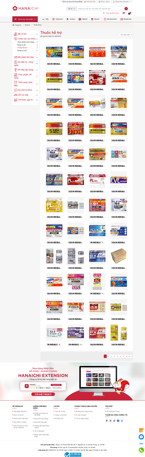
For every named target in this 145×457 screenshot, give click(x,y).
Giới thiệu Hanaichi (20, 411)
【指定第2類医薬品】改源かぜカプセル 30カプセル (97, 319)
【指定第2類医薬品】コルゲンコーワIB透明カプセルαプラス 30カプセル (76, 140)
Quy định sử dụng (20, 422)
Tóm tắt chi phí (60, 411)
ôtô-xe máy (21, 95)
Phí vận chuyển (80, 415)
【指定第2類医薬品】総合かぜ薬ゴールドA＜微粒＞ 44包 (119, 268)
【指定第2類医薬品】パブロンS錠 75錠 (76, 319)
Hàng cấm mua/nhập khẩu (41, 435)
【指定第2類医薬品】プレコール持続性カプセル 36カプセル (76, 89)
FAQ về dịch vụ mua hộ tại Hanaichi (21, 426)
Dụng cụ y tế (22, 50)
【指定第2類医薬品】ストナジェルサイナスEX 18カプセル (119, 217)
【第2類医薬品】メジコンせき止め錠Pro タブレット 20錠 (76, 345)
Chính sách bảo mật (21, 418)
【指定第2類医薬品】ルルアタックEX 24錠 (97, 268)
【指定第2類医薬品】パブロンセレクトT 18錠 (76, 294)
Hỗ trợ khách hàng (112, 411)
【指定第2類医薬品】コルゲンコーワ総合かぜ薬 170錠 (119, 243)
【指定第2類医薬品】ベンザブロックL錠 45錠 (76, 268)
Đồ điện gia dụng (23, 70)
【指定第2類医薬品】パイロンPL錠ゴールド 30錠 (54, 217)
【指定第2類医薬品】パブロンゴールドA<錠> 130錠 (97, 140)
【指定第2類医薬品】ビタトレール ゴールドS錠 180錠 (119, 115)
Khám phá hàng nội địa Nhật (41, 414)
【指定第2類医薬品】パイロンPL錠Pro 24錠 (97, 89)
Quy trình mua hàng (41, 418)
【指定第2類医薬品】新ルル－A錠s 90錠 (119, 89)
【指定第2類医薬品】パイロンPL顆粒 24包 (97, 192)
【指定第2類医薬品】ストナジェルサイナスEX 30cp (54, 166)
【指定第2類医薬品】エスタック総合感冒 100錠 (97, 64)
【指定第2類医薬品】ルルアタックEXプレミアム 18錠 (54, 192)
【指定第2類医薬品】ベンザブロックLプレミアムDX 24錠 (76, 217)
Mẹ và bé (20, 34)
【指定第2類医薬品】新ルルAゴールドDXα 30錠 (54, 115)
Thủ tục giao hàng (81, 418)
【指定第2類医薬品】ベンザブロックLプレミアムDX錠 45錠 (54, 268)
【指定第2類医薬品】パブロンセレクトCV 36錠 (54, 319)
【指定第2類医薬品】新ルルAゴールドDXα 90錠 (76, 166)
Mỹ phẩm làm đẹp (24, 57)
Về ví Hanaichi (39, 431)
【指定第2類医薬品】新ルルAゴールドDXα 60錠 (76, 115)
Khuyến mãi (59, 418)
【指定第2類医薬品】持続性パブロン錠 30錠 (54, 243)
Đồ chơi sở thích (23, 90)
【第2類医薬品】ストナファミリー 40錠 (54, 345)
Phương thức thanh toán (84, 411)
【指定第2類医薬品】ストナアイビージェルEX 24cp (97, 217)
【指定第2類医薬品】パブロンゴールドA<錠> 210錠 (54, 89)
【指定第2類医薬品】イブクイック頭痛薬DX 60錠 (119, 192)
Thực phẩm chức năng (25, 42)
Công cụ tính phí (60, 415)
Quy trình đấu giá (40, 422)
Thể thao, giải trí (23, 100)
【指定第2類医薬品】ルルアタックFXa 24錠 (97, 345)
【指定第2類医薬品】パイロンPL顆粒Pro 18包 (76, 192)
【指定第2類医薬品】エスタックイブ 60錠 (119, 294)
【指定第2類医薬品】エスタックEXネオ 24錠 (54, 64)
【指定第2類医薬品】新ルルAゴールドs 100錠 (54, 294)
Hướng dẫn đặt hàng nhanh (41, 426)
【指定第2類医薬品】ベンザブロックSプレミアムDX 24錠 (119, 319)
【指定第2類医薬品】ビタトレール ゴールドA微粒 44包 (97, 166)
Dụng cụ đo (21, 45)
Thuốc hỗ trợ (22, 48)
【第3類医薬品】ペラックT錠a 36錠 (97, 294)
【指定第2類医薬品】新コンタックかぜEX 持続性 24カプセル (76, 243)
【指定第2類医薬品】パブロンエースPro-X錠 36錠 (76, 64)
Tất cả (70, 8)
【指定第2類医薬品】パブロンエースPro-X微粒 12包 (119, 140)
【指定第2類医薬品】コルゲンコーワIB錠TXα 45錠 (119, 64)
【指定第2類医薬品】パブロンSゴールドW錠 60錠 (97, 115)
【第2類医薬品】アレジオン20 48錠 (97, 243)
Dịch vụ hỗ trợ (18, 415)
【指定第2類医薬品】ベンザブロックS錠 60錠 (119, 345)
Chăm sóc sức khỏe (25, 39)
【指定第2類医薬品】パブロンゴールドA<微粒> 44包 (54, 140)
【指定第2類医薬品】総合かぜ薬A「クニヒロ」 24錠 (119, 166)
